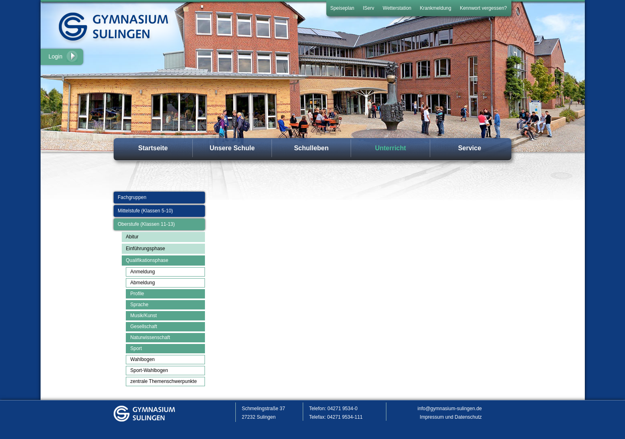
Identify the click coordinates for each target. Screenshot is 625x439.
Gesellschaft (143, 326)
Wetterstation (397, 8)
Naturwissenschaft (150, 337)
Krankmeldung (435, 8)
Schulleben (311, 148)
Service (469, 148)
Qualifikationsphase (147, 260)
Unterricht (390, 148)
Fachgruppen (132, 197)
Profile (137, 293)
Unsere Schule (231, 148)
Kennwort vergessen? (483, 8)
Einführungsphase (145, 248)
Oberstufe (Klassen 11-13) (146, 224)
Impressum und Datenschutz (451, 417)
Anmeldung (142, 272)
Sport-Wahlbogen (149, 370)
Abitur (132, 237)
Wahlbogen (142, 359)
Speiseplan (342, 8)
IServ (368, 8)
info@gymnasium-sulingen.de (450, 408)
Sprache (139, 304)
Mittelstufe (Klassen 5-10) (145, 211)
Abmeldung (142, 282)
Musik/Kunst (143, 315)
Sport (136, 348)
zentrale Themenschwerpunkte (163, 381)
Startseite (153, 148)
